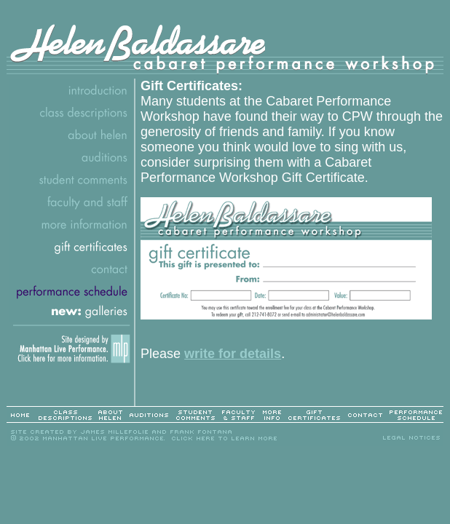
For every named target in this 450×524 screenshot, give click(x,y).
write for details (232, 353)
